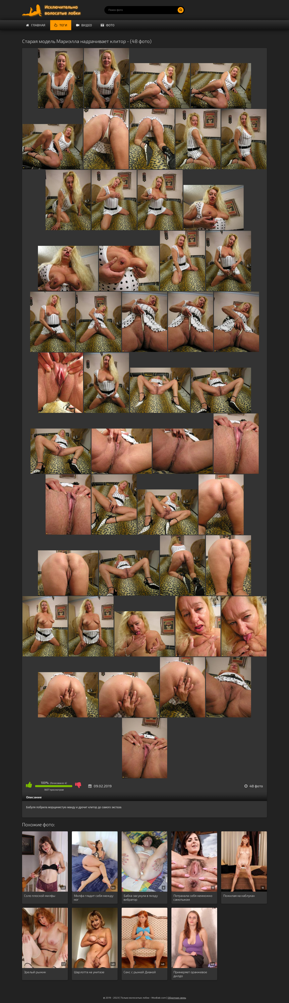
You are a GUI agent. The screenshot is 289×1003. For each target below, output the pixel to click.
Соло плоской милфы (39, 895)
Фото (107, 25)
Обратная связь (177, 997)
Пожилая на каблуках (239, 895)
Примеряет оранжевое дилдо (190, 974)
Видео (84, 25)
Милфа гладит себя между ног (93, 897)
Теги (60, 25)
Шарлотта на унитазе (89, 972)
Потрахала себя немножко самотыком (192, 897)
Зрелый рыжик (35, 972)
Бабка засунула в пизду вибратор (141, 897)
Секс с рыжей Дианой (140, 972)
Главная (35, 25)
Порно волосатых (52, 10)
